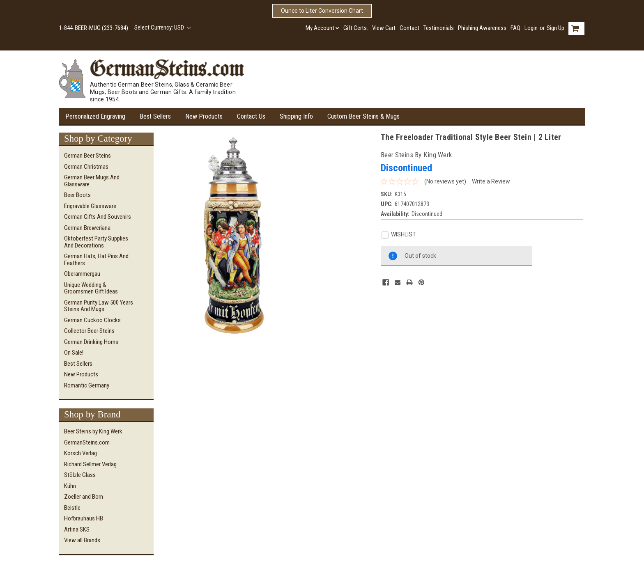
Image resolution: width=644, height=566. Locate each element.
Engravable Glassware (90, 206)
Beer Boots (77, 195)
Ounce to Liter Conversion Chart (322, 10)
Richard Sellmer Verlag (90, 464)
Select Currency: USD (162, 27)
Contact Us (251, 116)
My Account (322, 28)
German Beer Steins (87, 155)
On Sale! (73, 352)
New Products (204, 116)
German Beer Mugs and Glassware (92, 181)
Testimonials (438, 28)
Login (531, 28)
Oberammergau (82, 273)
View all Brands (82, 540)
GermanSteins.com (87, 442)
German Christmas (86, 166)
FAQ (515, 28)
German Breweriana (87, 227)
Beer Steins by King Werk (93, 431)
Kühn (70, 486)
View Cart (384, 28)
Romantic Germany (86, 385)
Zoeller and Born (83, 496)
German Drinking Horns (91, 342)
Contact (409, 28)
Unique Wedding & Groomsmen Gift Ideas (91, 288)
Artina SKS (77, 529)
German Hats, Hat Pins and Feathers (96, 259)
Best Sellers (155, 116)
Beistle (72, 507)
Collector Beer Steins (89, 331)
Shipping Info (296, 116)
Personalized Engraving (95, 116)
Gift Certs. (355, 28)
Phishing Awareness (482, 28)
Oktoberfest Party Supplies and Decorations (96, 242)
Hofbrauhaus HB (83, 518)
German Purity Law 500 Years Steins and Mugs (98, 306)
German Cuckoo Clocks (92, 320)
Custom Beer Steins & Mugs (363, 116)
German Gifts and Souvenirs (97, 216)
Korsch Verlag (80, 453)
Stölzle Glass (80, 475)
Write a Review (491, 181)
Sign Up (555, 28)
